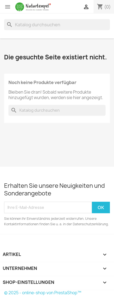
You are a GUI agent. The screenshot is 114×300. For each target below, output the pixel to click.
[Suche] (57, 24)
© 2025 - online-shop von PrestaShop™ (42, 293)
